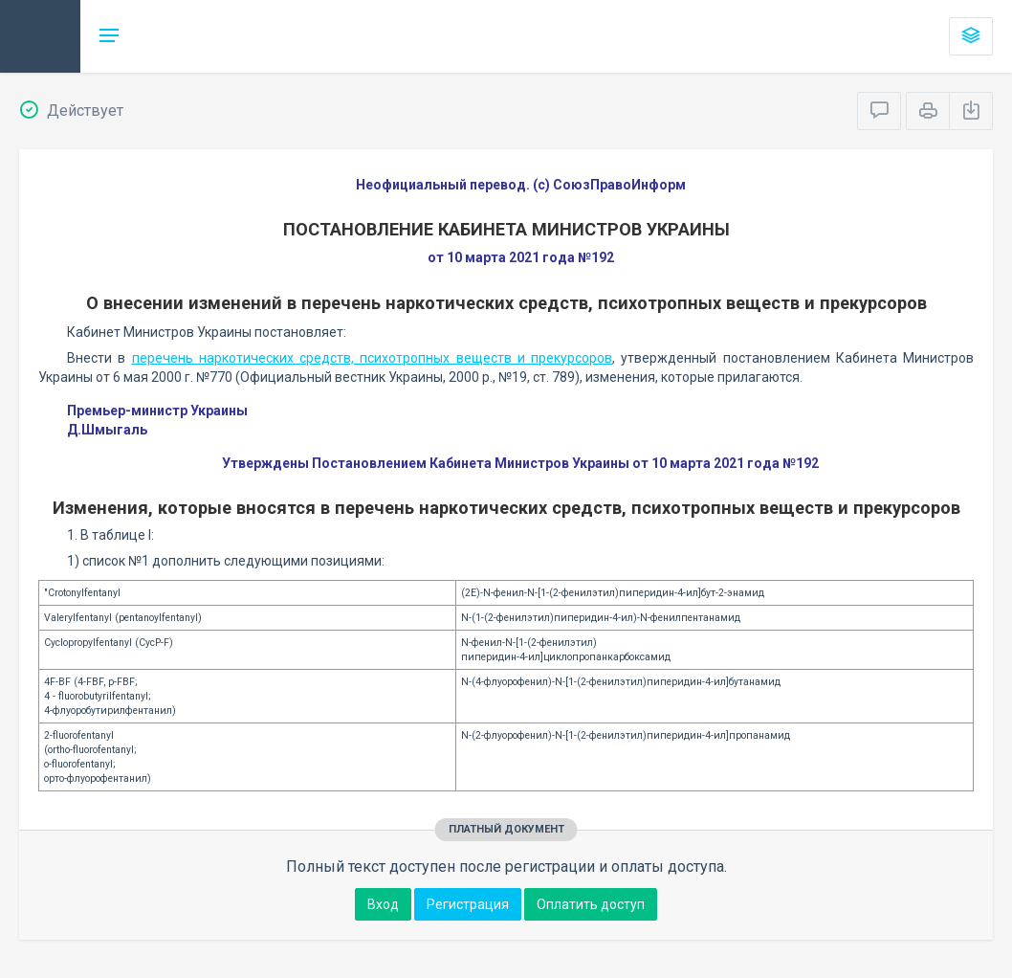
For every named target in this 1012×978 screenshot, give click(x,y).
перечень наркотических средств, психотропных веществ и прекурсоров (372, 358)
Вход (383, 904)
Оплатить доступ (591, 904)
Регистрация (468, 904)
